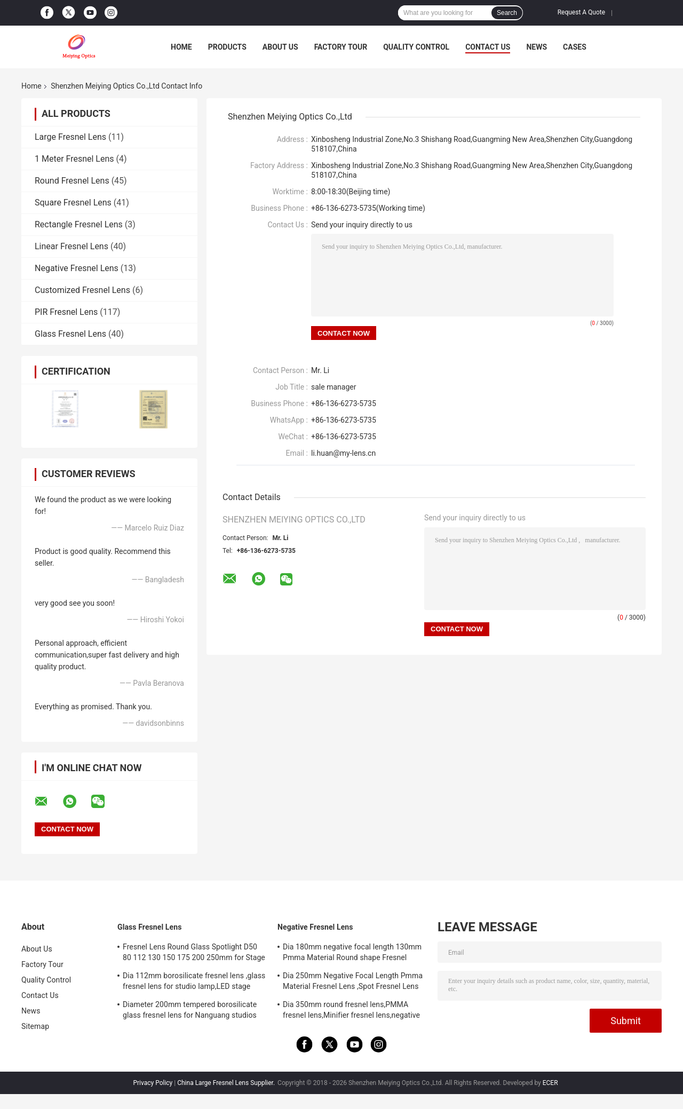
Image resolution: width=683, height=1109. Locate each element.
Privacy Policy (152, 1083)
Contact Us (487, 47)
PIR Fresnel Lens (66, 312)
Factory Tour (341, 47)
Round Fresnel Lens (72, 181)
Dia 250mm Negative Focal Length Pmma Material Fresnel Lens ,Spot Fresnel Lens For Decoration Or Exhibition (353, 982)
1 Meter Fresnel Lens (74, 159)
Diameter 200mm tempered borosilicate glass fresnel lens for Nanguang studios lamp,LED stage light (190, 1011)
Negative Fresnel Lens (76, 268)
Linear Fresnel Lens (71, 246)
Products (227, 47)
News (536, 47)
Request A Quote (581, 12)
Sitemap (35, 1026)
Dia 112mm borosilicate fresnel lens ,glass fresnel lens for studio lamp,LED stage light (194, 982)
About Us (280, 47)
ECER (550, 1083)
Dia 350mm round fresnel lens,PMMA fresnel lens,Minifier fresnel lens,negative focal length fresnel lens (351, 1011)
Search (507, 13)
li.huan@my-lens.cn (343, 453)
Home (181, 47)
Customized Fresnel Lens (82, 290)
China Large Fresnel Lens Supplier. (226, 1083)
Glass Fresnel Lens (70, 334)
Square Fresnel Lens (73, 202)
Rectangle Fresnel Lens (79, 224)
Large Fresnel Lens (70, 137)
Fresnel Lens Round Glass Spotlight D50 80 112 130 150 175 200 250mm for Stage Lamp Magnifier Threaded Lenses (194, 953)
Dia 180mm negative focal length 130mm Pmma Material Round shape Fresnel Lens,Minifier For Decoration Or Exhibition (352, 953)
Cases (574, 47)
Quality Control (416, 47)
